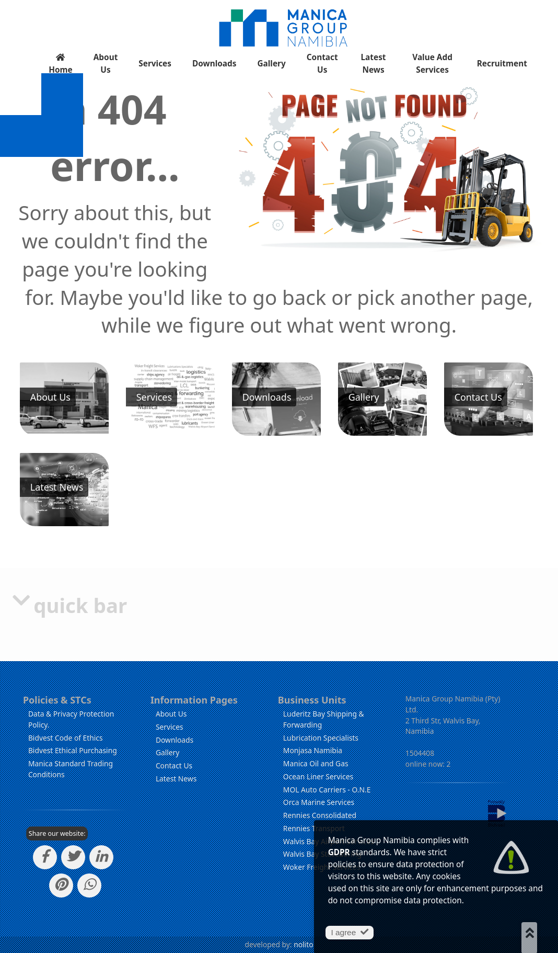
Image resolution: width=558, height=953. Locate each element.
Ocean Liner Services (318, 776)
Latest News (373, 63)
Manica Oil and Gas (315, 763)
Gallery (271, 63)
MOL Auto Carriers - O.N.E (326, 790)
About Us (106, 63)
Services (154, 63)
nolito (303, 944)
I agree (349, 932)
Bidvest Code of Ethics (65, 738)
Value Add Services (432, 63)
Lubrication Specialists (320, 738)
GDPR (339, 852)
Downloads (214, 63)
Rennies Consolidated (319, 815)
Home (61, 64)
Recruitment (502, 63)
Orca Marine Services (318, 802)
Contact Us (322, 63)
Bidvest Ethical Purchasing (72, 750)
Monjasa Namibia (312, 750)
